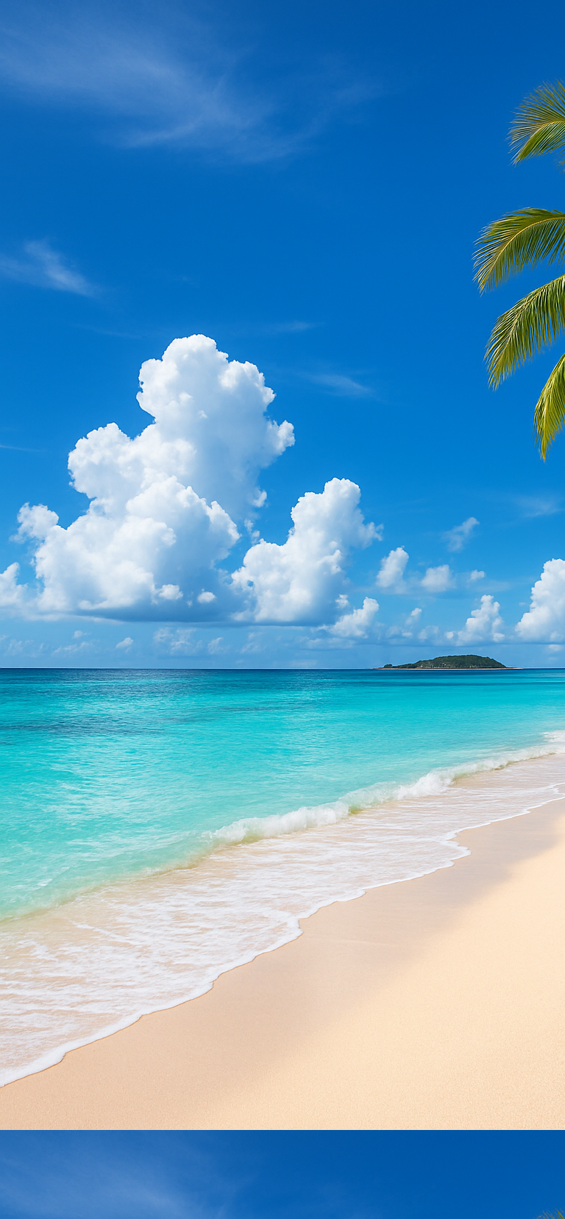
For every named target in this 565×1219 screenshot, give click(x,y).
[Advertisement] (282, 103)
